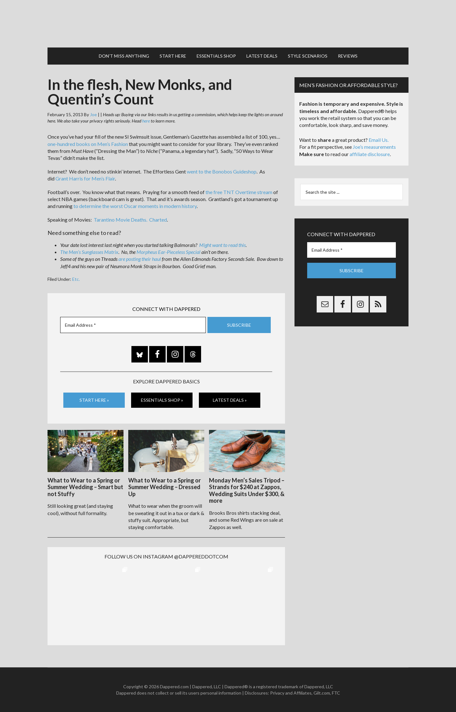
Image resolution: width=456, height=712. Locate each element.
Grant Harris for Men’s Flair (85, 178)
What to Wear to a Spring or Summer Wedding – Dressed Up (164, 487)
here (146, 120)
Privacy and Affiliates (291, 693)
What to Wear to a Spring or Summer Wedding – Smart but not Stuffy (85, 487)
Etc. (76, 279)
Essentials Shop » (162, 400)
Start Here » (94, 400)
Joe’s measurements (374, 147)
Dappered (228, 23)
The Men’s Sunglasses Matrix (89, 252)
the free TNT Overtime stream (239, 192)
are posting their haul (139, 259)
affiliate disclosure (370, 154)
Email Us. (379, 140)
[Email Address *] (133, 325)
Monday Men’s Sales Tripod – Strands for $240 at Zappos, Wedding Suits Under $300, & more (246, 490)
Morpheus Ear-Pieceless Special (168, 252)
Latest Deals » (230, 400)
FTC (336, 693)
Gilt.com (322, 693)
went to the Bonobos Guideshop (221, 171)
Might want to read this (222, 245)
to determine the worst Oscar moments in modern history (135, 206)
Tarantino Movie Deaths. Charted (130, 220)
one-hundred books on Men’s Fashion (88, 144)
